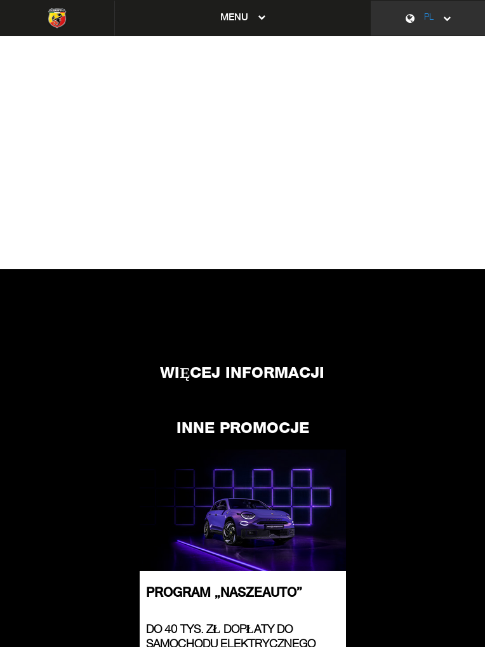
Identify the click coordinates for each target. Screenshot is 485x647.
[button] (243, 18)
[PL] (428, 18)
